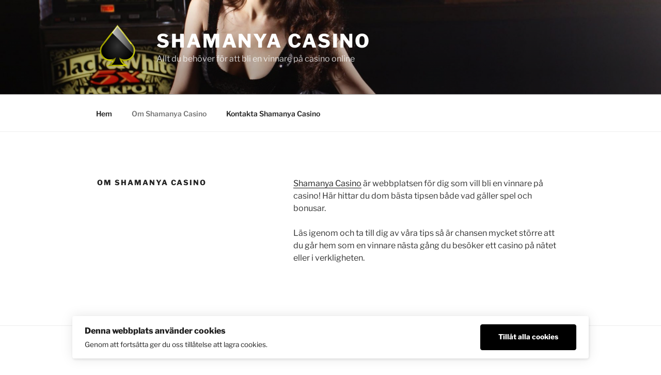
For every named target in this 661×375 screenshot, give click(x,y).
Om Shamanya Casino (169, 113)
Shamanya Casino (263, 40)
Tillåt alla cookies (528, 337)
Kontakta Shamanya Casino (273, 113)
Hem (104, 113)
